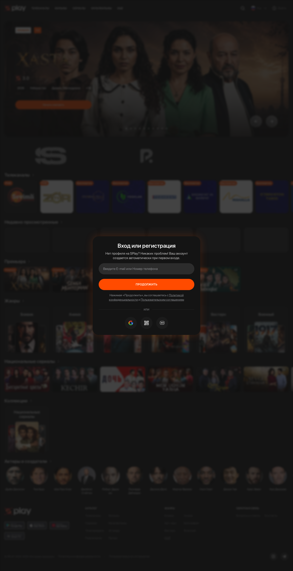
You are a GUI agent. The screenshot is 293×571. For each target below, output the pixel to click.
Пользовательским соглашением (162, 299)
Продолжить (146, 284)
